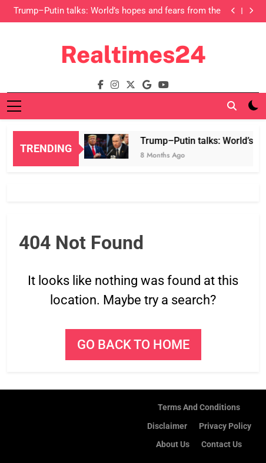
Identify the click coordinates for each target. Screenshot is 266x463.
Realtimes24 (133, 54)
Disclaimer (167, 426)
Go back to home (133, 344)
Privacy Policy (225, 426)
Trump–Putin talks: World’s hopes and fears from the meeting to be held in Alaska (117, 11)
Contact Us (221, 444)
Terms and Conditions (199, 407)
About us (172, 444)
